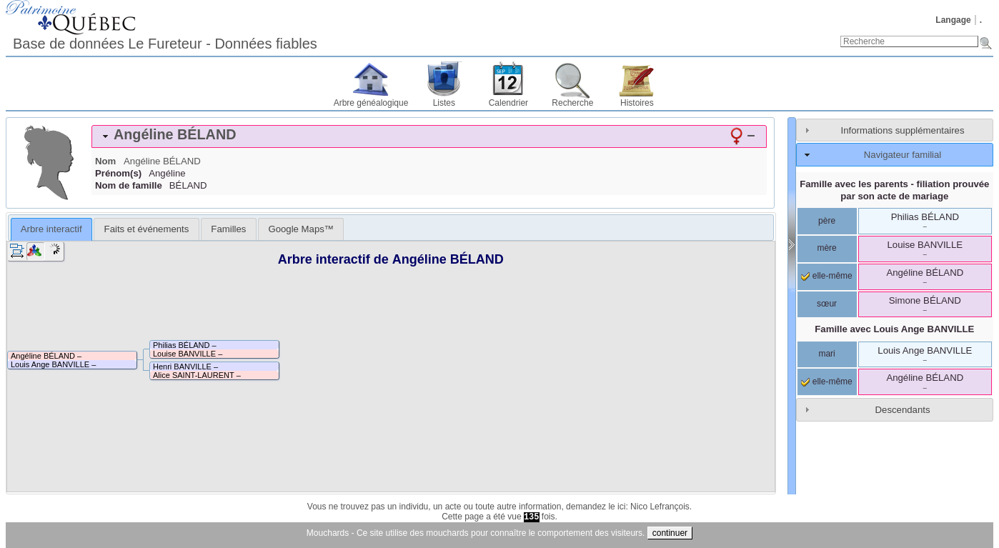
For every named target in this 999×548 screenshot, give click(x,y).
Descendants (902, 409)
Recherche (572, 103)
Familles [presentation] (228, 229)
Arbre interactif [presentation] (51, 229)
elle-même (826, 276)
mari (826, 354)
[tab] (429, 136)
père (826, 221)
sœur (827, 304)
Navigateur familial (902, 154)
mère (826, 248)
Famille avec (894, 329)
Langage (952, 20)
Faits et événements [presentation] (146, 229)
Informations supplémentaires (903, 130)
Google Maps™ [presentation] (301, 229)
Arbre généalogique (371, 103)
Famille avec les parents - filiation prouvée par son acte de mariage (894, 190)
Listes (444, 103)
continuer (669, 533)
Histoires (637, 103)
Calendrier (508, 103)
